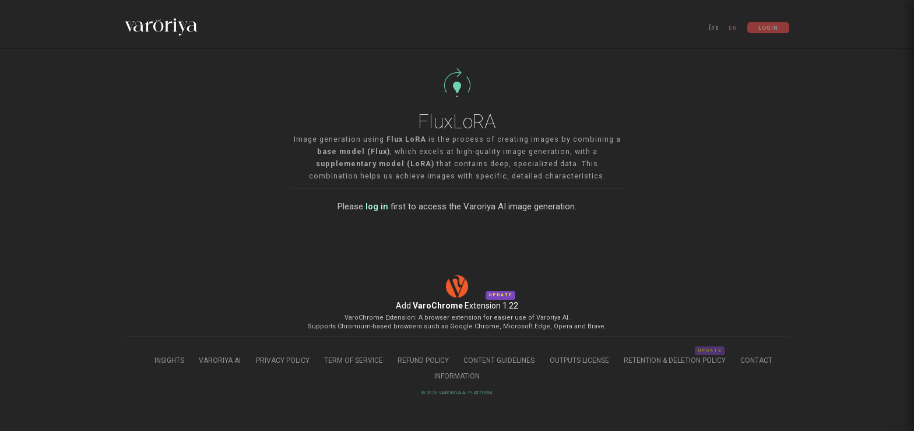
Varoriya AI (220, 360)
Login (768, 27)
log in (376, 206)
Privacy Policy (283, 360)
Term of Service (353, 360)
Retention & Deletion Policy (675, 360)
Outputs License (579, 360)
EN (733, 27)
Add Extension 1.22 (457, 305)
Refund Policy (424, 360)
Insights (170, 360)
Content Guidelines (499, 360)
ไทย (714, 27)
